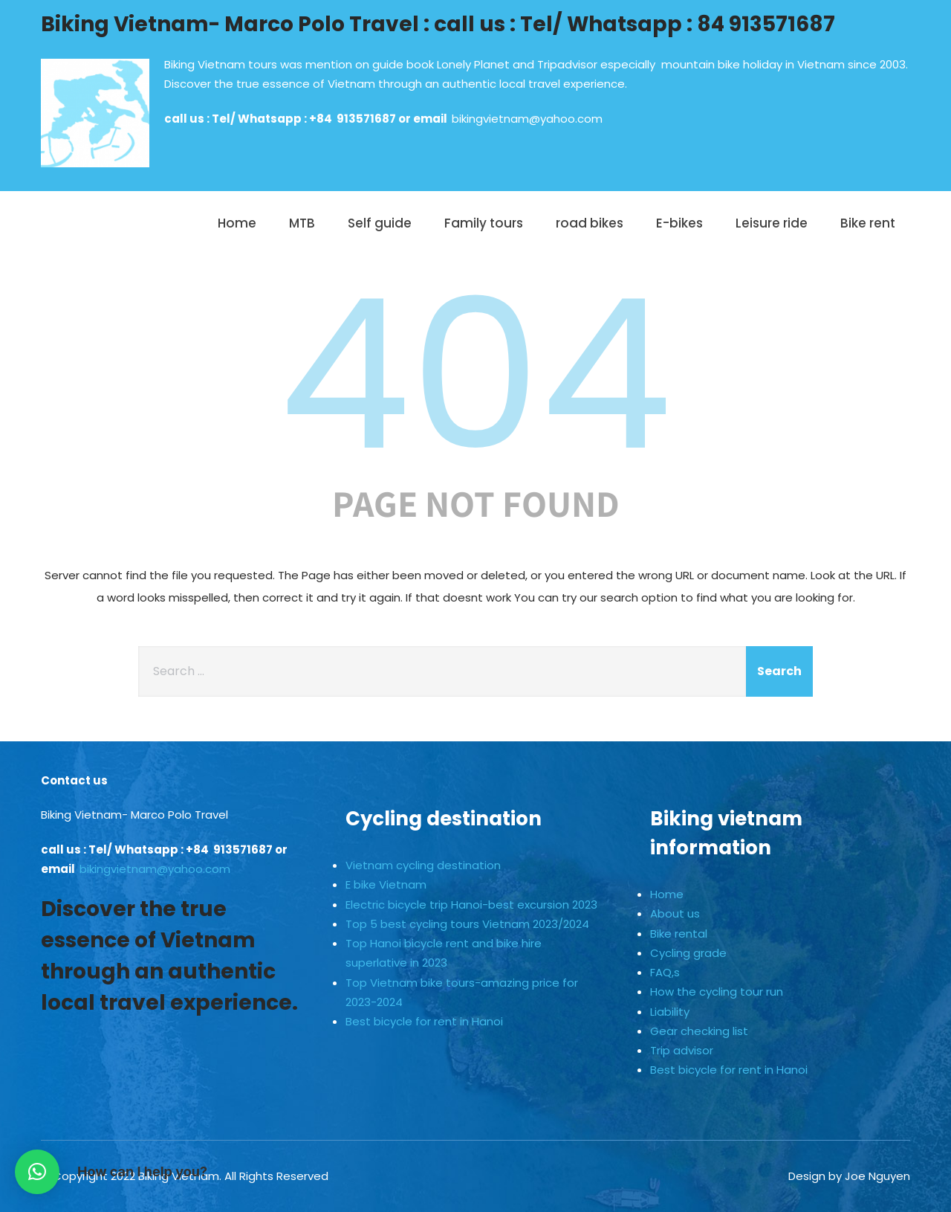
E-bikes (679, 223)
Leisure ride (772, 223)
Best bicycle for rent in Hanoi (424, 1021)
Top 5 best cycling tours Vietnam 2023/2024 (467, 924)
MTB (302, 223)
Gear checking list (699, 1031)
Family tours (483, 223)
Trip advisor (681, 1050)
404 (475, 374)
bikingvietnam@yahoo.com (527, 118)
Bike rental (678, 933)
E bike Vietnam (385, 884)
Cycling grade (688, 953)
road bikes (589, 223)
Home (237, 223)
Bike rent (867, 223)
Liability (669, 1011)
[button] (37, 1172)
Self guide (380, 223)
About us (675, 913)
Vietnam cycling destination (423, 865)
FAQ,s (665, 972)
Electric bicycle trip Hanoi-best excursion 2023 (471, 904)
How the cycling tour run (716, 991)
